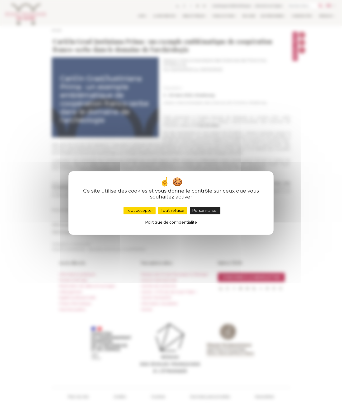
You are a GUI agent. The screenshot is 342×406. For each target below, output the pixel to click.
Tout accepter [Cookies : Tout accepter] (139, 210)
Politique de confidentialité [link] (171, 222)
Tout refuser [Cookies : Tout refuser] (173, 210)
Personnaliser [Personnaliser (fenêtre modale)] (205, 210)
